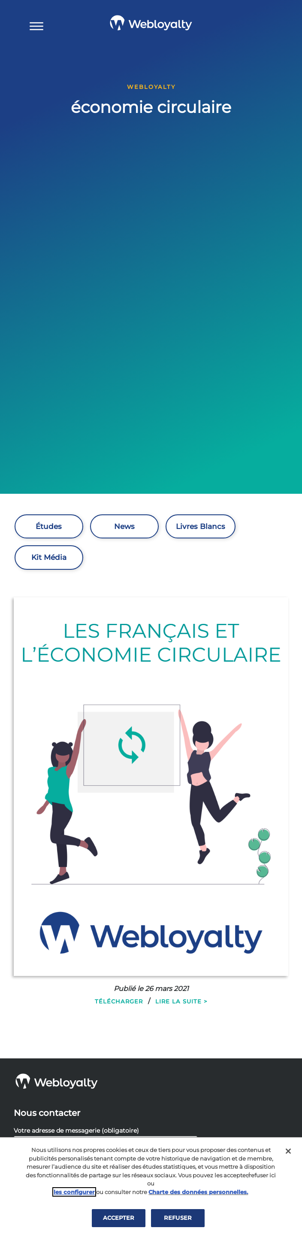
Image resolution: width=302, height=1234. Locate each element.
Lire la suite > (181, 1001)
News (124, 526)
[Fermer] (288, 1151)
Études (49, 526)
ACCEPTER (118, 1217)
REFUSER (178, 1217)
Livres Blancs (200, 526)
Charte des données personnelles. (198, 1191)
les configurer (74, 1191)
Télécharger (119, 1001)
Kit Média (48, 557)
